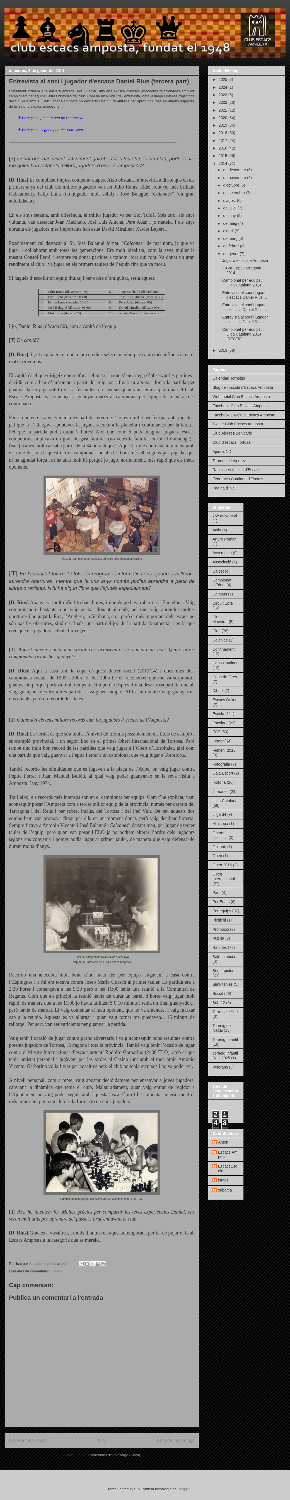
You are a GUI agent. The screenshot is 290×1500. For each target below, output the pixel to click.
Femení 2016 (224, 750)
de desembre (235, 170)
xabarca (225, 1190)
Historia (56, 1271)
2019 (223, 125)
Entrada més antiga (176, 1440)
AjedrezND (221, 451)
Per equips (221, 911)
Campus (219, 594)
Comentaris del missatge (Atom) (114, 1455)
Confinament (223, 649)
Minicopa (220, 823)
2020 (223, 117)
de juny (230, 215)
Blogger (184, 1489)
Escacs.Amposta (228, 1154)
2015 (223, 155)
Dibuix (217, 690)
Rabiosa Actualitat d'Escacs (236, 469)
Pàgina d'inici (223, 488)
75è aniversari (224, 516)
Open (217, 855)
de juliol (230, 208)
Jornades (220, 791)
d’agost (230, 200)
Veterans (220, 1067)
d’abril (229, 231)
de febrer (231, 246)
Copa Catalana (225, 663)
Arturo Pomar (224, 539)
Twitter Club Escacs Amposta (237, 424)
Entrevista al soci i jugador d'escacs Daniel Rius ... (245, 295)
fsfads (223, 1180)
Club (216, 631)
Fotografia (221, 764)
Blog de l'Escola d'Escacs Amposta (242, 387)
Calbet (218, 571)
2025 (223, 79)
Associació (221, 562)
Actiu (216, 530)
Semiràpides (223, 970)
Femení (219, 741)
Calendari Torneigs (228, 378)
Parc (216, 892)
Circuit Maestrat (220, 619)
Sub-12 (218, 1002)
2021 (223, 110)
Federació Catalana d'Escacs (237, 479)
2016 (223, 148)
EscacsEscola (227, 1168)
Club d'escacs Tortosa (231, 442)
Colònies (220, 640)
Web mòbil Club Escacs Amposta (241, 396)
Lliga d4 (219, 814)
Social (217, 993)
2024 (223, 87)
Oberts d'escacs (220, 835)
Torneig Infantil (225, 1039)
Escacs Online (224, 700)
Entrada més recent (28, 1440)
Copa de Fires (224, 677)
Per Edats (220, 901)
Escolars (220, 723)
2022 (223, 102)
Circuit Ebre (222, 603)
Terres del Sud (225, 1012)
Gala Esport (222, 773)
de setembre (234, 192)
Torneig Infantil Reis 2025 (225, 1055)
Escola (218, 714)
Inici (102, 1440)
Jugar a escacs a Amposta (245, 260)
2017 (223, 140)
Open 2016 (222, 865)
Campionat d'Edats (221, 582)
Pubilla (218, 938)
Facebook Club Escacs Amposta (240, 406)
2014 (223, 163)
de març (230, 238)
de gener (231, 254)
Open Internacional (223, 876)
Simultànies (222, 984)
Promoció (220, 929)
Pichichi (219, 920)
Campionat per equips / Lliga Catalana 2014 (242, 282)
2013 (223, 350)
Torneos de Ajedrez (229, 461)
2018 (223, 133)
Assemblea (222, 553)
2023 (223, 95)
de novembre (235, 177)
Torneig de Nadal (221, 1028)
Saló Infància (223, 956)
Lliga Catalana (225, 801)
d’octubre (231, 185)
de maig (230, 223)
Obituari (219, 847)
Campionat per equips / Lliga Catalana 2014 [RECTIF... (242, 334)
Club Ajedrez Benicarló (232, 433)
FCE (216, 732)
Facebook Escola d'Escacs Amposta (243, 415)
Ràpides (219, 947)
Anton (223, 1142)
